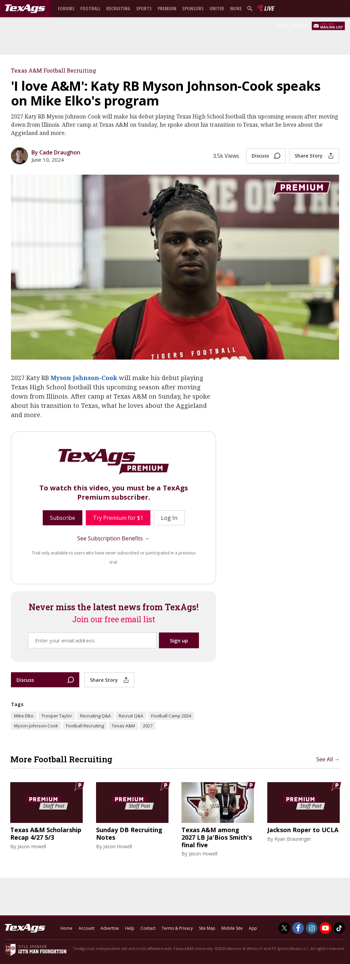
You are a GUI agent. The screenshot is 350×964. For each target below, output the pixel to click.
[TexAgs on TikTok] (339, 928)
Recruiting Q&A (95, 716)
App (253, 928)
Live (269, 8)
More (236, 8)
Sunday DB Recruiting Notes (129, 833)
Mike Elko (23, 716)
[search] (251, 8)
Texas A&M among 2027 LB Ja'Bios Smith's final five (216, 837)
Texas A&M (123, 726)
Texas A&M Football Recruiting (53, 70)
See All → (328, 759)
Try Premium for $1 (118, 518)
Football (90, 8)
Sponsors (193, 8)
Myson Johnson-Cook (84, 378)
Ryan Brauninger (292, 839)
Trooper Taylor (56, 716)
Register (300, 25)
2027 (147, 726)
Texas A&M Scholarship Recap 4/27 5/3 (45, 833)
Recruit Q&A (131, 716)
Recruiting (118, 8)
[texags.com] (25, 8)
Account (86, 928)
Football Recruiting (85, 726)
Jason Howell (31, 846)
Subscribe (62, 518)
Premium (167, 8)
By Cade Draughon (55, 152)
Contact (148, 928)
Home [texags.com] (66, 928)
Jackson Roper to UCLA (302, 830)
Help (129, 928)
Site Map (207, 928)
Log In (282, 25)
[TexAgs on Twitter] (284, 928)
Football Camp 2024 (171, 716)
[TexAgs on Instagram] (312, 928)
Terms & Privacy (177, 928)
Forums (66, 8)
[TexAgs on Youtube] (325, 928)
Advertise (109, 928)
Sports (144, 8)
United (217, 8)
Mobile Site (232, 928)
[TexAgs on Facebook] (298, 928)
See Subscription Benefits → (113, 538)
